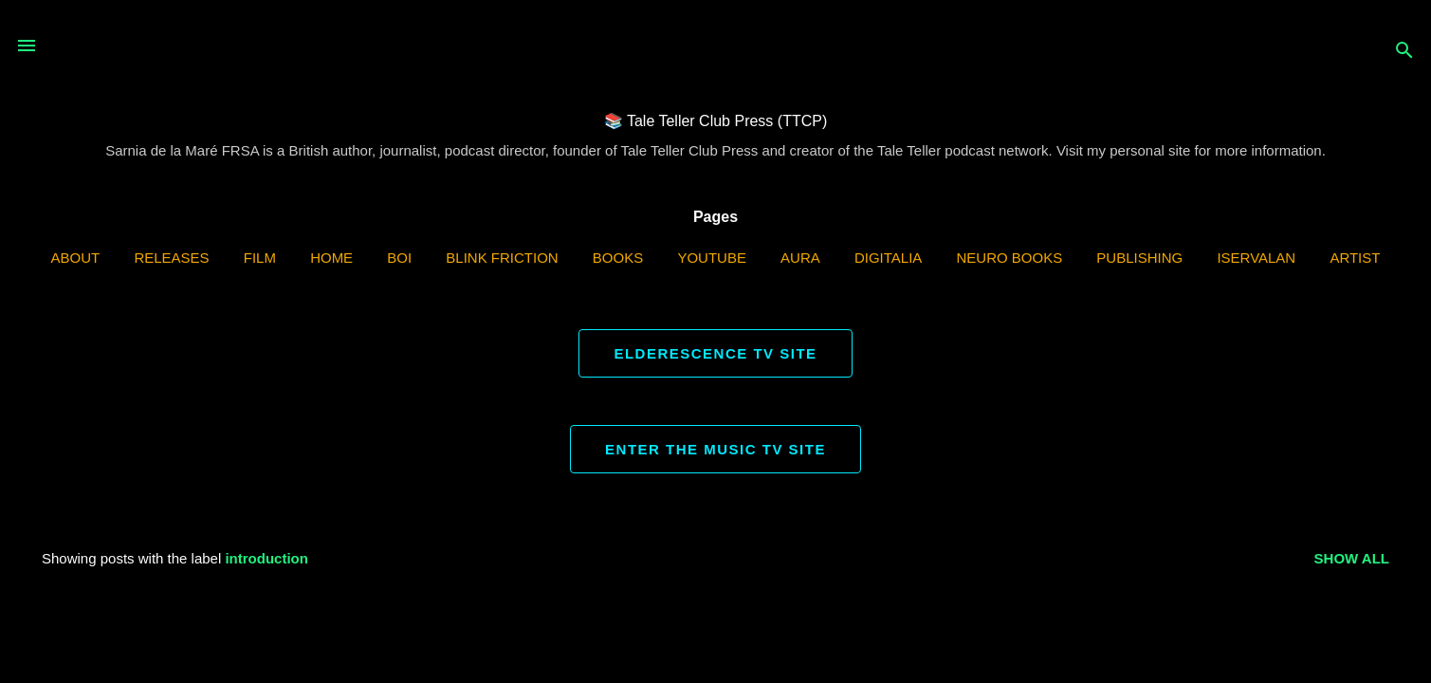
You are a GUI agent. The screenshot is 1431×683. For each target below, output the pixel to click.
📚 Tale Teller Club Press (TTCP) (715, 121)
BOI (399, 257)
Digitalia (888, 257)
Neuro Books (1010, 257)
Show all (1351, 558)
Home (331, 257)
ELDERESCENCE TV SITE (715, 353)
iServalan (1256, 257)
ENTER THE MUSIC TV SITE (715, 449)
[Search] (1404, 52)
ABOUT (76, 257)
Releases (171, 257)
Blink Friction (502, 257)
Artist (1355, 257)
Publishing (1139, 257)
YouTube (711, 257)
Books (618, 257)
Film (260, 257)
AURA (800, 257)
